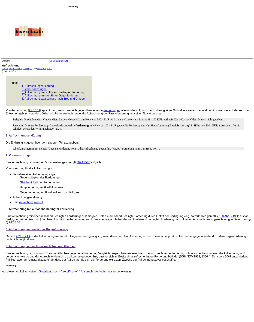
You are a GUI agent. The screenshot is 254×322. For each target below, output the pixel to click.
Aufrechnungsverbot (108, 271)
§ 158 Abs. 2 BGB (228, 216)
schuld (26, 68)
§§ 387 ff (34, 110)
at (31, 68)
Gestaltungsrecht (50, 271)
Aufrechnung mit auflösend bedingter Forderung (54, 92)
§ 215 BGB (23, 236)
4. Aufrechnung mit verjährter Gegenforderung (50, 95)
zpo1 (49, 68)
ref (44, 68)
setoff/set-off (71, 271)
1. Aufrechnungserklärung (38, 85)
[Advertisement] (160, 32)
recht (5, 68)
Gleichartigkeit (29, 182)
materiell (17, 68)
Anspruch (87, 271)
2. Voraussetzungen (34, 89)
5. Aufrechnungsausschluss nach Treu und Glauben (54, 98)
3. (23, 92)
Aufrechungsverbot (31, 202)
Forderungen (112, 110)
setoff (11, 71)
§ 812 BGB (13, 222)
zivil (11, 68)
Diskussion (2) (59, 60)
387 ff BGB (83, 162)
